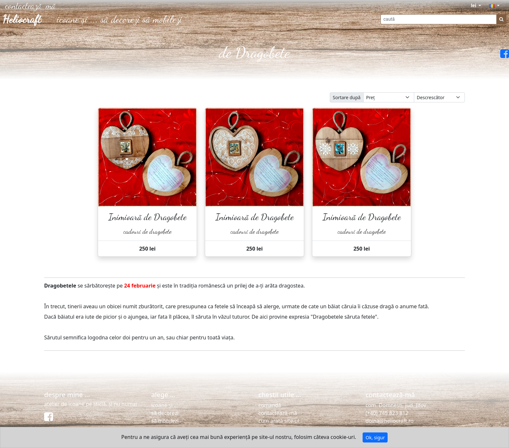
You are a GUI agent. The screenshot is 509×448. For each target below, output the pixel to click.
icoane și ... (77, 19)
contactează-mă (277, 413)
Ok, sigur (375, 437)
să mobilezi (162, 19)
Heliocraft (22, 19)
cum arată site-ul (278, 420)
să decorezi (120, 19)
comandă (269, 405)
